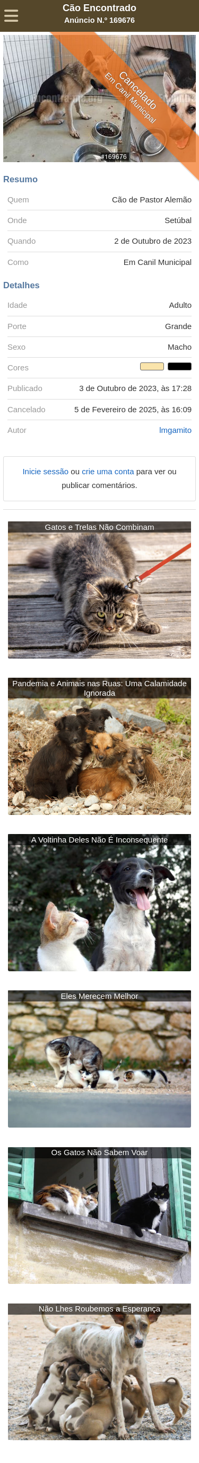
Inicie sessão (46, 471)
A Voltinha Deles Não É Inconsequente (99, 839)
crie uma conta (109, 471)
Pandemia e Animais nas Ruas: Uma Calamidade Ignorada (99, 688)
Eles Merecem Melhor (100, 995)
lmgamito (175, 430)
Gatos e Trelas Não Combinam (99, 526)
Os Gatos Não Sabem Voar (99, 1152)
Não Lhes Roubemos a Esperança (99, 1308)
